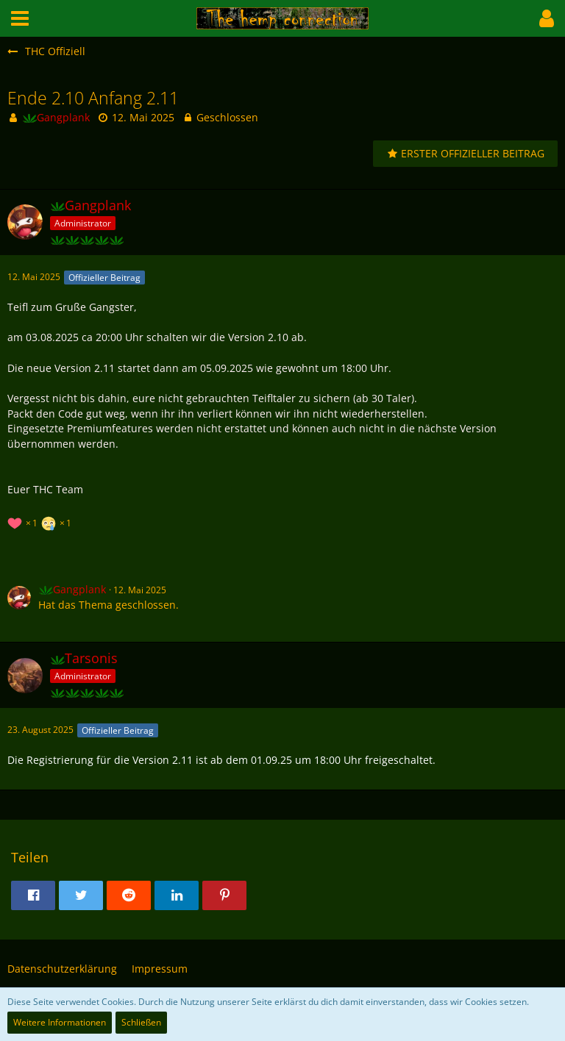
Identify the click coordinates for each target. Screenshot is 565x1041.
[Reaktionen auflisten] (41, 521)
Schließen (141, 1022)
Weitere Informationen (59, 1022)
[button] (19, 18)
